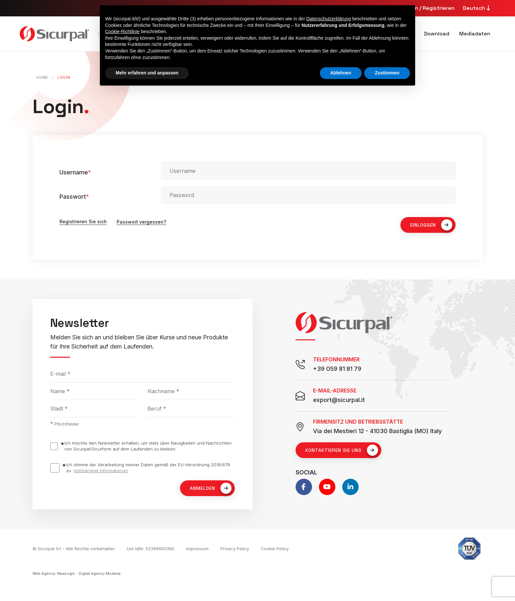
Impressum (197, 548)
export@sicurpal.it (339, 399)
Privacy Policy (234, 548)
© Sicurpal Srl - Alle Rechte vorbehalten (74, 548)
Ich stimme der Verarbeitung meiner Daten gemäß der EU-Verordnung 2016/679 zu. (148, 467)
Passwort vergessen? (141, 222)
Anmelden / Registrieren (423, 8)
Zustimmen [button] (387, 72)
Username (75, 172)
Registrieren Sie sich (83, 222)
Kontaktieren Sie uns (341, 450)
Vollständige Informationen (101, 470)
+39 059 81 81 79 (337, 368)
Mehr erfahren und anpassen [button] (147, 72)
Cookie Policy (275, 548)
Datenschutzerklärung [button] (328, 18)
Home (42, 77)
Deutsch (477, 8)
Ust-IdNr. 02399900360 (150, 548)
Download (436, 33)
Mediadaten (474, 33)
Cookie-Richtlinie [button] (122, 31)
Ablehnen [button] (340, 72)
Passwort (74, 196)
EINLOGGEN (431, 224)
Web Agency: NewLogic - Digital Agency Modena (77, 573)
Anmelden (211, 488)
